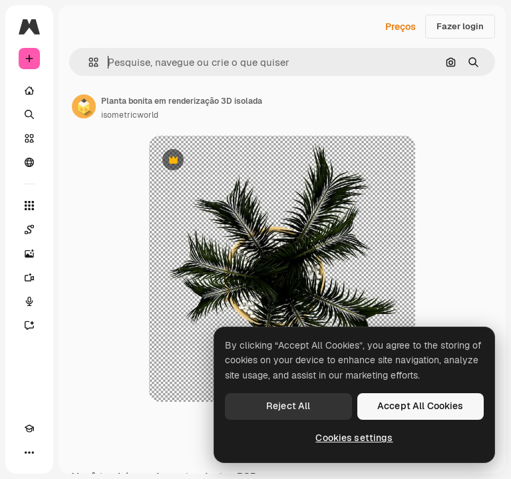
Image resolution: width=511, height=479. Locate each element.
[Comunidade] (29, 162)
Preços (400, 27)
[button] (88, 62)
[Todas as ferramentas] (29, 205)
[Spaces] (29, 229)
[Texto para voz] (29, 301)
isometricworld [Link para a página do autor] (129, 115)
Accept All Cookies (420, 406)
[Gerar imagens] (29, 253)
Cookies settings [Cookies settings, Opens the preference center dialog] (354, 438)
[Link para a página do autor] (84, 106)
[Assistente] (29, 325)
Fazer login (460, 26)
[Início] (29, 90)
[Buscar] (29, 114)
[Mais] (29, 452)
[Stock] (29, 138)
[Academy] (29, 428)
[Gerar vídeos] (29, 277)
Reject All (288, 406)
